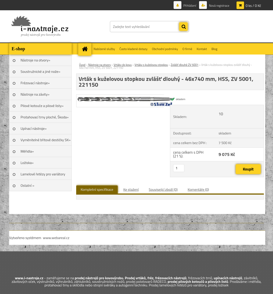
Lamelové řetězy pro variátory (43, 174)
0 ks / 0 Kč (253, 5)
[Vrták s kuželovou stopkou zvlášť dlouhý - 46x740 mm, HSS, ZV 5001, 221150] (125, 96)
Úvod (82, 65)
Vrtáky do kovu (123, 65)
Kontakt (202, 48)
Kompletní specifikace (97, 189)
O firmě (187, 48)
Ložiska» (27, 162)
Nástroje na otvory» (35, 60)
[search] (183, 27)
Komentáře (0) (198, 189)
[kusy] (178, 168)
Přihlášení (190, 5)
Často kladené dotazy (133, 48)
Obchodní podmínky (165, 48)
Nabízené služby (104, 48)
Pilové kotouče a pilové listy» (42, 105)
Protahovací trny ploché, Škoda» (45, 117)
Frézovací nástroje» (35, 83)
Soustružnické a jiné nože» (40, 71)
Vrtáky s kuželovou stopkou (151, 65)
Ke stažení (131, 189)
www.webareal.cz (56, 237)
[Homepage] (86, 49)
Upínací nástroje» (34, 128)
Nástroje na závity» (35, 94)
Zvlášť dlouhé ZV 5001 (184, 65)
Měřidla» (27, 151)
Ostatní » (27, 185)
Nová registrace (218, 5)
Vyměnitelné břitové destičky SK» (46, 140)
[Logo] (40, 26)
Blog (214, 48)
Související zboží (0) (163, 189)
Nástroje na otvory (99, 65)
